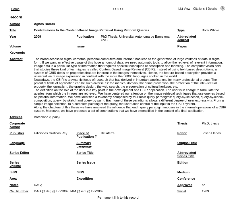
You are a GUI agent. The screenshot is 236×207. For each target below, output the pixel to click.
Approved (184, 185)
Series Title (85, 152)
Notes (13, 185)
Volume (15, 46)
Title (12, 30)
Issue (80, 46)
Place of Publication (85, 134)
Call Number (18, 191)
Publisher (16, 133)
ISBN (80, 172)
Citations (199, 8)
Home (15, 9)
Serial (181, 191)
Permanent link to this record (118, 197)
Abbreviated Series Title (186, 154)
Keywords (17, 52)
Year (12, 36)
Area (13, 178)
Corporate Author (17, 125)
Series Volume (15, 164)
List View (184, 8)
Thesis (182, 123)
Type (181, 30)
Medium (183, 172)
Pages (182, 46)
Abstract (15, 59)
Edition (182, 162)
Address (15, 117)
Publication (85, 36)
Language (17, 143)
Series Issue (85, 162)
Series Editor (19, 152)
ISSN (13, 172)
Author (14, 24)
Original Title (187, 143)
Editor (182, 133)
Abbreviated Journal (186, 38)
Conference (186, 178)
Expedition (84, 178)
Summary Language (84, 144)
